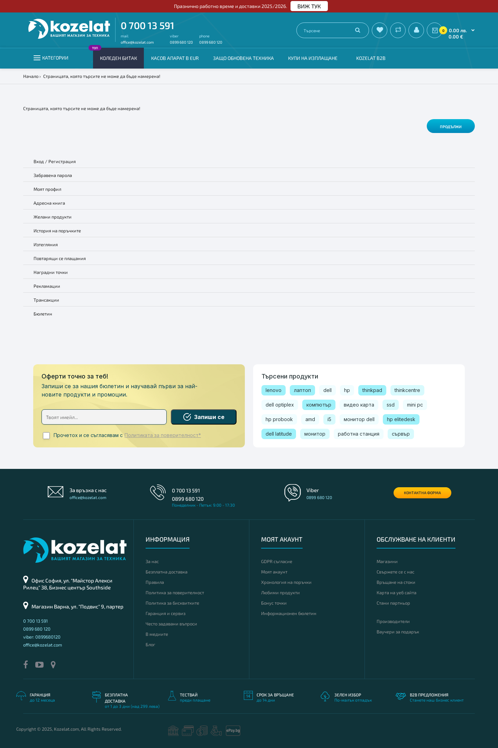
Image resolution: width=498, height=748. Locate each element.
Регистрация (62, 161)
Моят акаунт (274, 572)
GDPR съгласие (276, 561)
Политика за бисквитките (172, 603)
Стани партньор (393, 603)
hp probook (279, 419)
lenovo (274, 390)
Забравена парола (53, 175)
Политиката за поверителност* (162, 435)
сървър (401, 434)
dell (327, 390)
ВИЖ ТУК (309, 6)
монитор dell (359, 419)
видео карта (359, 405)
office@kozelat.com (137, 42)
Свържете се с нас (395, 572)
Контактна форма (422, 492)
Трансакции (46, 300)
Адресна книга (49, 203)
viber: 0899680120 (42, 637)
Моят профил (47, 189)
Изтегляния (46, 244)
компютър (318, 405)
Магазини (387, 561)
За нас (152, 561)
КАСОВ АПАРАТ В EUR (175, 58)
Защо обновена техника (243, 58)
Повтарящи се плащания (60, 258)
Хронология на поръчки (286, 582)
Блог (150, 644)
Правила (155, 582)
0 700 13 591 (147, 25)
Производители (393, 621)
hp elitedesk (401, 419)
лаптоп (302, 390)
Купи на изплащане (313, 58)
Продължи (451, 126)
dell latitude (279, 434)
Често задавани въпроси (171, 623)
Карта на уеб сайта (396, 592)
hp (347, 390)
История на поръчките (57, 230)
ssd (391, 405)
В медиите (157, 634)
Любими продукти (280, 592)
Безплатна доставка (166, 572)
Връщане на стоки (396, 582)
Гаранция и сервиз (165, 613)
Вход (39, 161)
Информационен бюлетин (288, 613)
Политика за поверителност (175, 592)
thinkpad (372, 390)
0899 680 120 (181, 42)
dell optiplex (280, 405)
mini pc (415, 405)
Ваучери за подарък (398, 631)
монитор (314, 434)
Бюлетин (43, 314)
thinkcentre (407, 390)
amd (310, 419)
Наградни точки (51, 272)
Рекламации (47, 286)
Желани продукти (53, 217)
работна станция (358, 434)
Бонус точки (274, 603)
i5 (329, 419)
